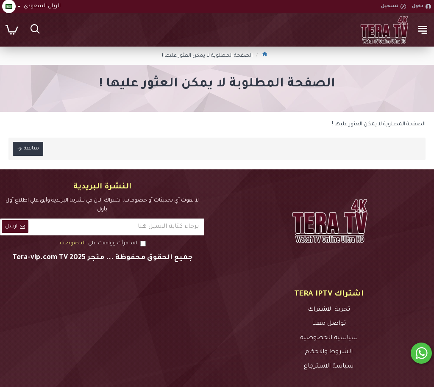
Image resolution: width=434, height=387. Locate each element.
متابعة (31, 149)
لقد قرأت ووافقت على (102, 244)
